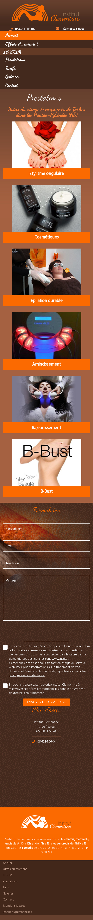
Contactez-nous (73, 28)
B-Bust (46, 491)
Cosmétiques (46, 237)
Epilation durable (47, 300)
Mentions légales (14, 905)
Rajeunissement (46, 427)
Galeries (12, 77)
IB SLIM (12, 52)
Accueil (11, 35)
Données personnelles (17, 912)
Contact (11, 85)
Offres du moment (21, 44)
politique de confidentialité (27, 675)
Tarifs (10, 68)
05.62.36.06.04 (25, 29)
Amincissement (46, 364)
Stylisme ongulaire (46, 173)
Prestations (15, 60)
